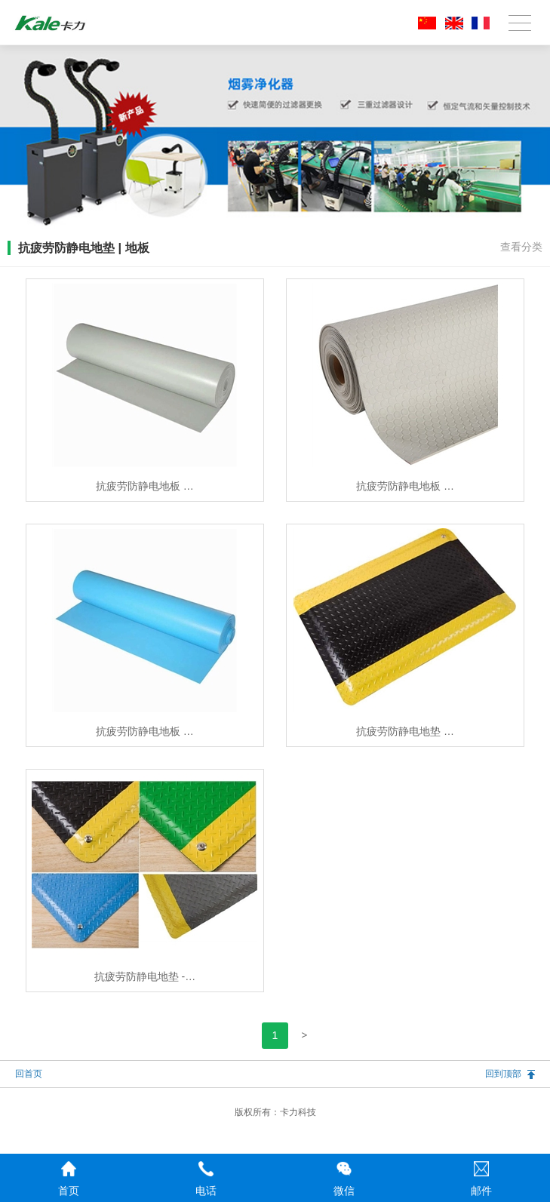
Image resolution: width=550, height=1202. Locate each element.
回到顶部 (503, 1073)
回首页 (28, 1073)
